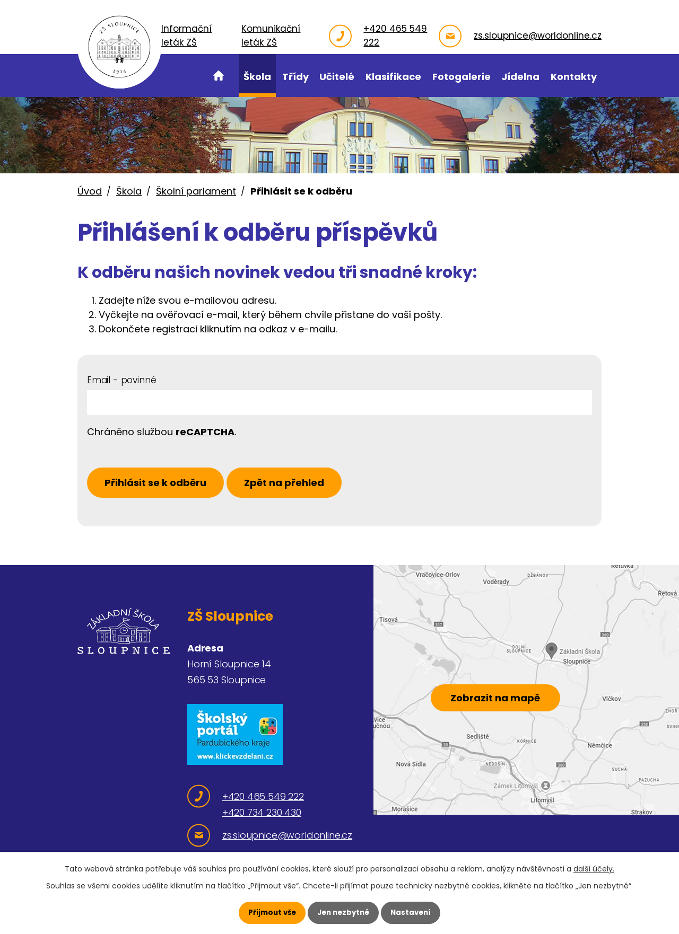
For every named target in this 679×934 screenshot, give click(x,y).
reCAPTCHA (205, 431)
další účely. (593, 868)
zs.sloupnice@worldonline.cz (538, 35)
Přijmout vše (269, 912)
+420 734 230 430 (261, 815)
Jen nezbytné (343, 912)
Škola (129, 191)
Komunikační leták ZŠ (289, 35)
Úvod (89, 191)
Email (121, 380)
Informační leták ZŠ (214, 35)
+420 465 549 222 (393, 35)
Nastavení (414, 912)
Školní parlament (196, 191)
